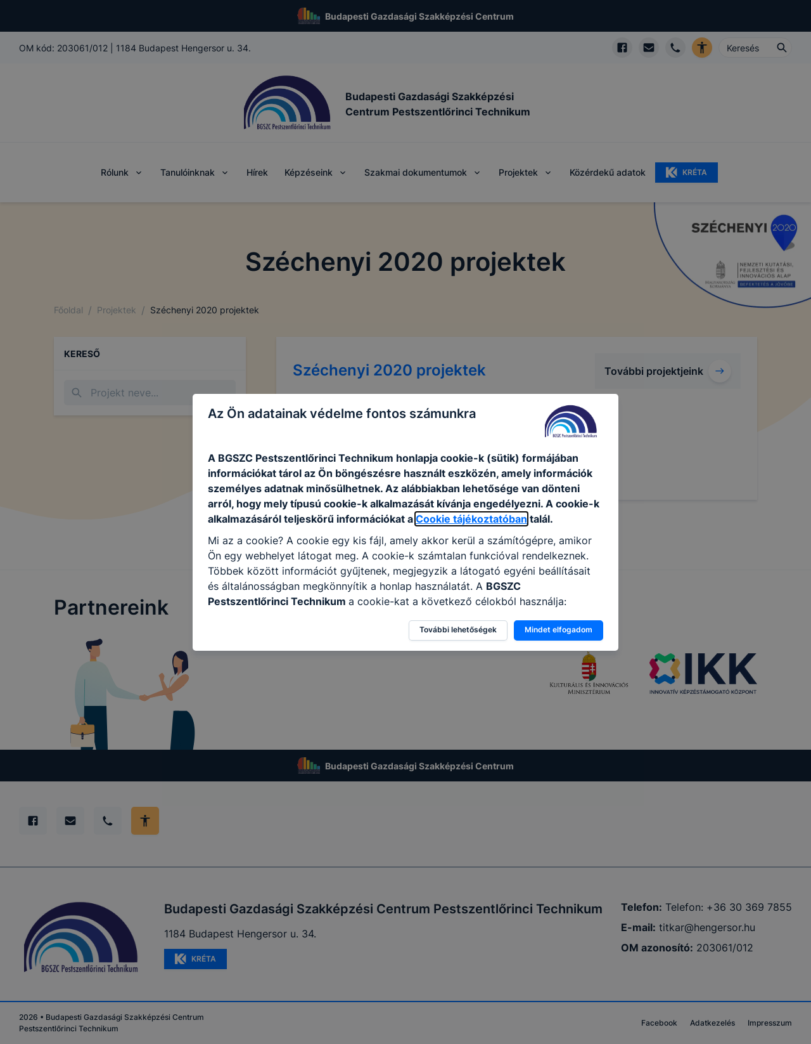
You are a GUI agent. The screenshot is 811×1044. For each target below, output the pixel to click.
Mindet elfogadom (558, 629)
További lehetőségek (458, 629)
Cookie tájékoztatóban (471, 518)
